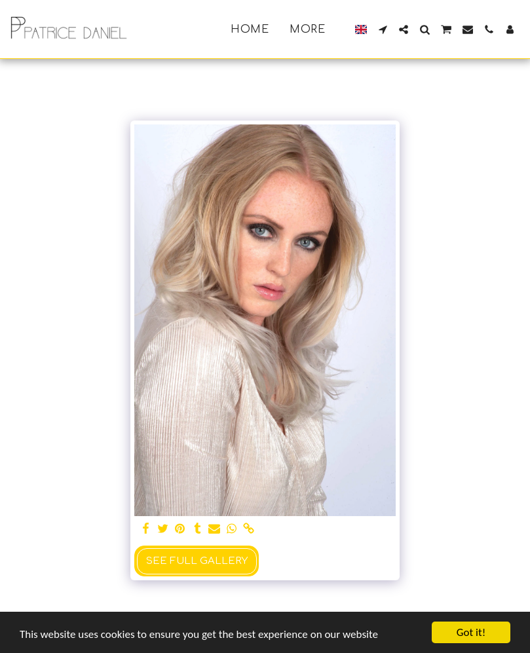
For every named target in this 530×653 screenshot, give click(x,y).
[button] (382, 29)
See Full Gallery (197, 561)
